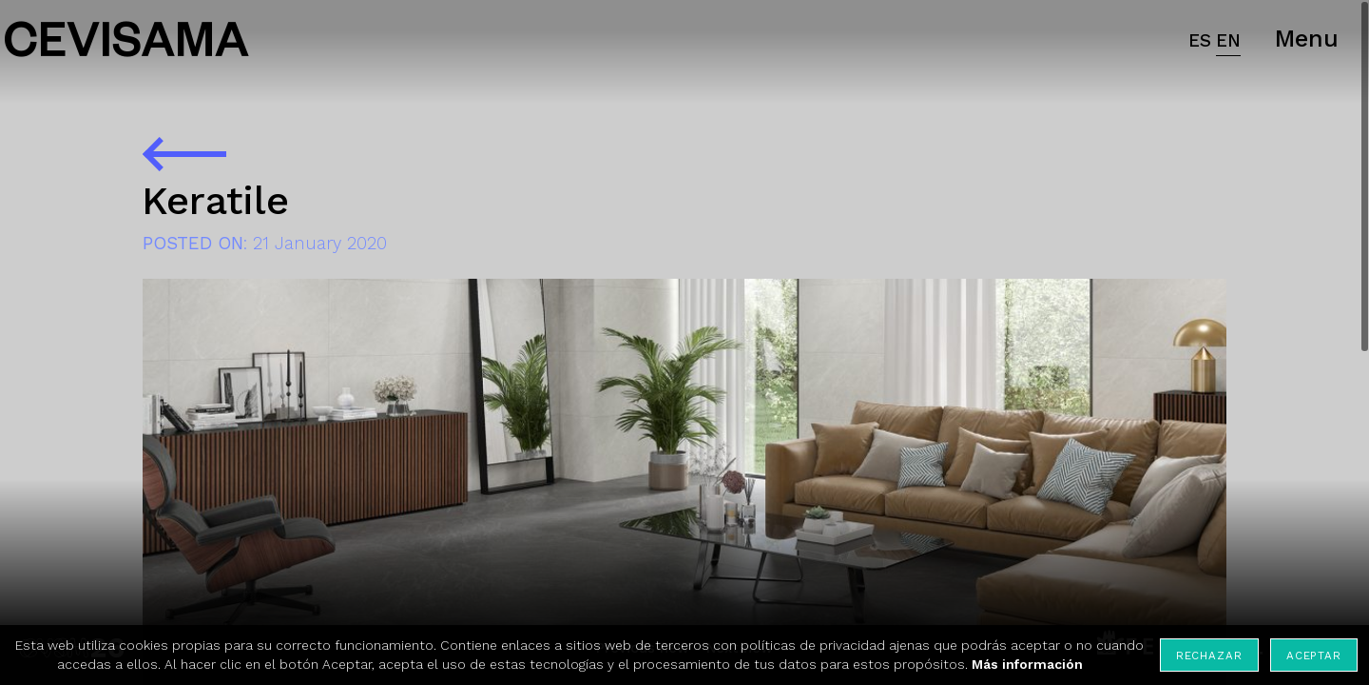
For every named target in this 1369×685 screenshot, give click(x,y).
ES (1199, 40)
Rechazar (1209, 655)
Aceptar (1313, 655)
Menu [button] (1307, 38)
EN (1228, 40)
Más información (1027, 664)
